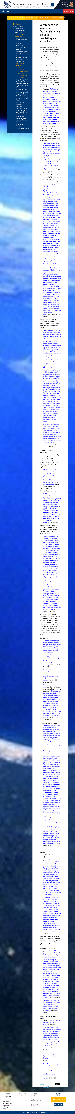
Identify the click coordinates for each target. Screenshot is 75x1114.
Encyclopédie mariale (21, 1095)
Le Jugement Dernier (20, 125)
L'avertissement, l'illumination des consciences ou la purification (22, 58)
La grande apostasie (19, 44)
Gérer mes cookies (34, 1105)
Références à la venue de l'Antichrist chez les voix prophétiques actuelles (23, 72)
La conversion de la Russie (22, 99)
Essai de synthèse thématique (20, 36)
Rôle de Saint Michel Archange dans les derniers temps (21, 119)
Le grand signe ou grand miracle (22, 80)
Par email (43, 1087)
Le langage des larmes (21, 48)
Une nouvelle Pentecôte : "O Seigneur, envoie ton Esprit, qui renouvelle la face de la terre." (21, 109)
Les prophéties (19, 26)
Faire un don (67, 11)
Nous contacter (59, 1099)
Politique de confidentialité (36, 1100)
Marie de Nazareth (34, 1095)
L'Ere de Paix (20, 102)
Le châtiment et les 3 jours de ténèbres (22, 84)
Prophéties (16, 24)
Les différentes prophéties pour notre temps (20, 30)
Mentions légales (49, 1112)
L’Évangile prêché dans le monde (21, 40)
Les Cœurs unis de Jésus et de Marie (22, 89)
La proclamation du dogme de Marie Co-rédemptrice (22, 94)
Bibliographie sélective (22, 128)
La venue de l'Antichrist (20, 64)
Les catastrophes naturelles (21, 52)
